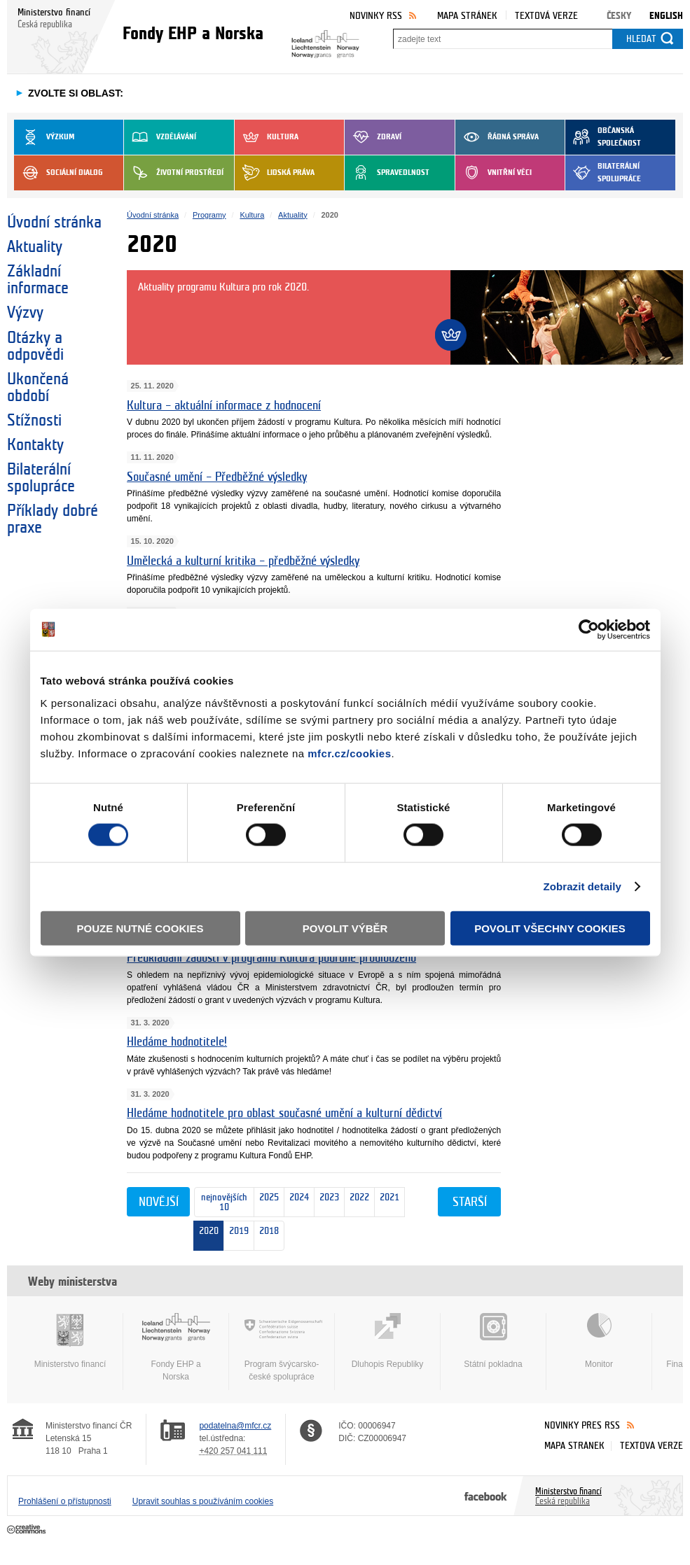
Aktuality (34, 247)
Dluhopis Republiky (387, 1341)
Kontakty (35, 445)
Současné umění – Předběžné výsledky (217, 477)
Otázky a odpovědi (35, 346)
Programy (209, 215)
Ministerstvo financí (70, 1341)
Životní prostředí (173, 173)
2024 (296, 1203)
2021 (387, 1202)
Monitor (598, 1341)
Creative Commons (27, 1530)
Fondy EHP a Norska (175, 1347)
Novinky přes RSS (582, 1425)
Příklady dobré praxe (52, 519)
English (666, 15)
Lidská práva (275, 173)
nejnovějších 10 (221, 1203)
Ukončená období (38, 388)
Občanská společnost (603, 137)
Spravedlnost (387, 173)
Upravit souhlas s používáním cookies (202, 1501)
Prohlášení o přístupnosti (64, 1501)
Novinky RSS (376, 15)
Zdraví (373, 137)
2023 (327, 1203)
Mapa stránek (467, 15)
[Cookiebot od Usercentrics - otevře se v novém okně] (588, 629)
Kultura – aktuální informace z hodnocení (224, 406)
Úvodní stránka (54, 222)
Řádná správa (497, 137)
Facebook (485, 1496)
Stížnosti (34, 420)
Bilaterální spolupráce (603, 173)
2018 (266, 1236)
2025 (266, 1203)
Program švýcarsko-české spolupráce (281, 1347)
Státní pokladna (493, 1341)
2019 (239, 1228)
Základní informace (38, 280)
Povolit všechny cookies (550, 928)
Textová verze (546, 15)
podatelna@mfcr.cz (235, 1426)
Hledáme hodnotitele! (177, 1042)
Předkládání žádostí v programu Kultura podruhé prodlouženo (271, 958)
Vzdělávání (160, 137)
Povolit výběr (345, 928)
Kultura (266, 137)
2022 (357, 1203)
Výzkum (44, 137)
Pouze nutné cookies (140, 928)
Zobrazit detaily (582, 886)
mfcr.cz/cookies (349, 753)
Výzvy (25, 313)
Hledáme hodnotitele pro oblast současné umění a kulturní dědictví (284, 1113)
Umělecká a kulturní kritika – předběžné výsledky (243, 561)
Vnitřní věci (493, 173)
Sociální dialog (58, 173)
